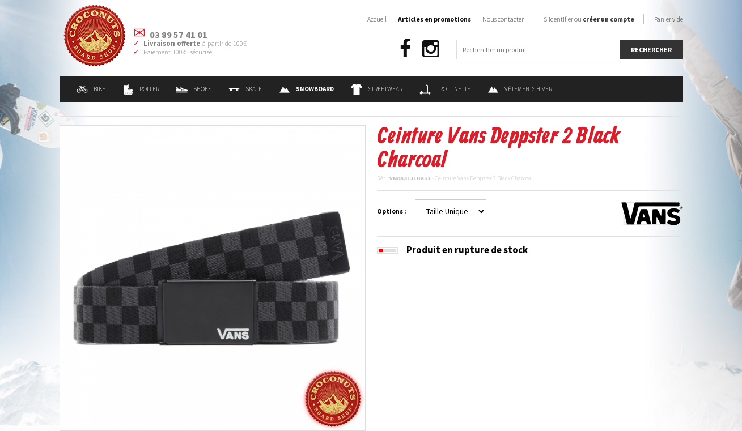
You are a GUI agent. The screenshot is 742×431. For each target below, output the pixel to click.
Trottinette (444, 89)
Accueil (377, 19)
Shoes (193, 89)
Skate (245, 89)
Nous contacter (503, 19)
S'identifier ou (589, 19)
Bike (91, 89)
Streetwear (376, 89)
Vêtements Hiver (519, 89)
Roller (140, 89)
